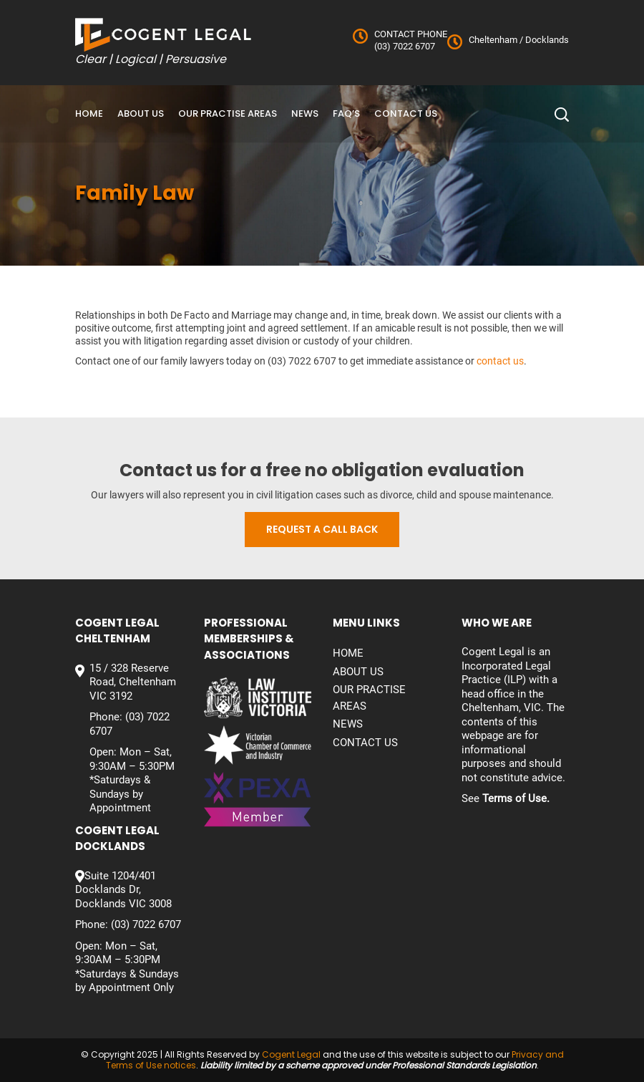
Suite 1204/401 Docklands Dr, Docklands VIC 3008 (123, 889)
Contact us (405, 113)
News (304, 113)
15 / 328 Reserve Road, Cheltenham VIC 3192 (132, 682)
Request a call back (322, 529)
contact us (500, 361)
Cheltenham (493, 39)
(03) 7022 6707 (404, 46)
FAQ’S (346, 113)
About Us (140, 113)
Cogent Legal (291, 1054)
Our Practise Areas (227, 113)
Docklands (546, 39)
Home (89, 113)
